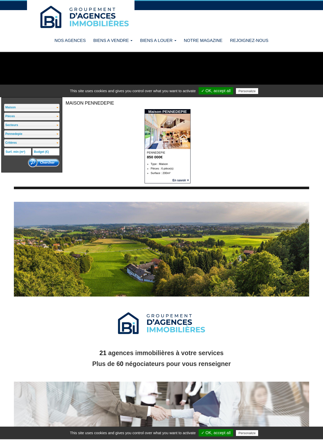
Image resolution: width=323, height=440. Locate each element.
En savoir (180, 180)
